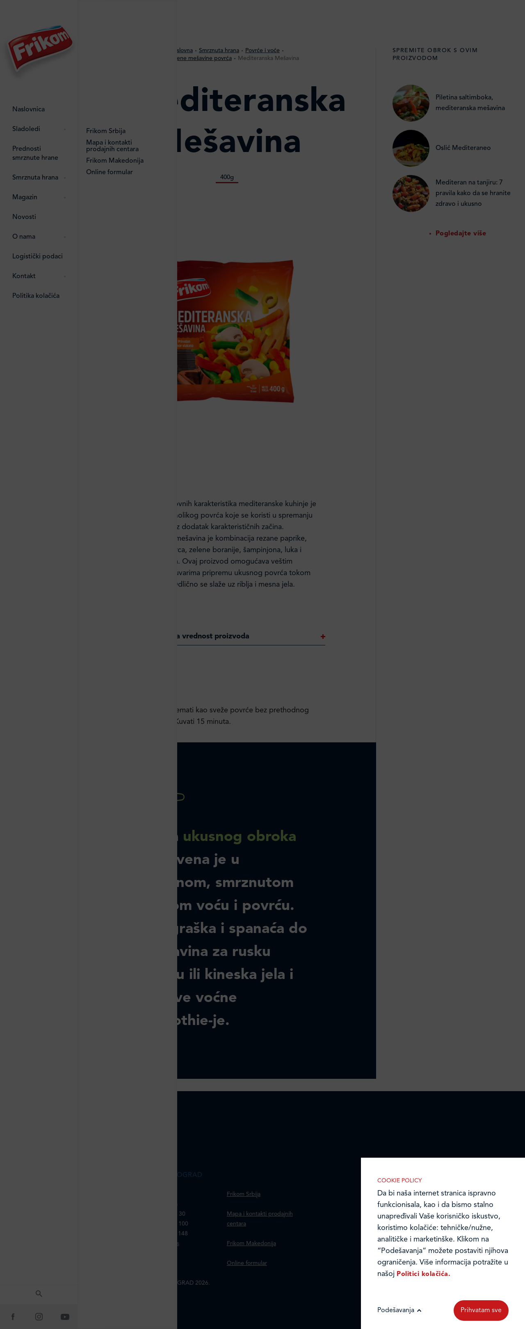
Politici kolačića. (423, 1274)
